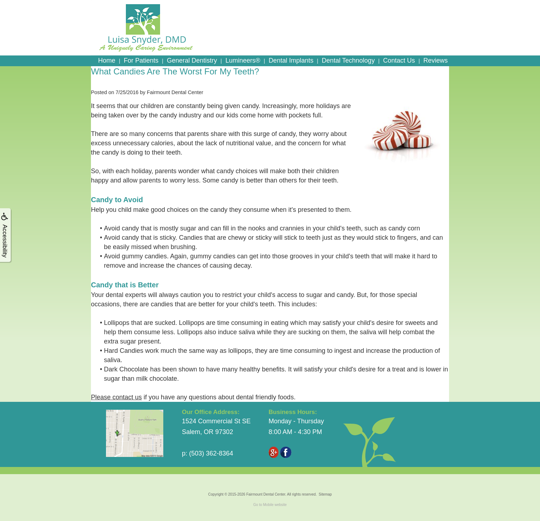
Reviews (435, 60)
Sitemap (325, 494)
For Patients (141, 60)
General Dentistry (192, 60)
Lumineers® (242, 60)
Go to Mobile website (269, 505)
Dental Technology (348, 60)
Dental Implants (291, 60)
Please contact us (116, 397)
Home (106, 60)
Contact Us (399, 60)
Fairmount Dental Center (265, 494)
